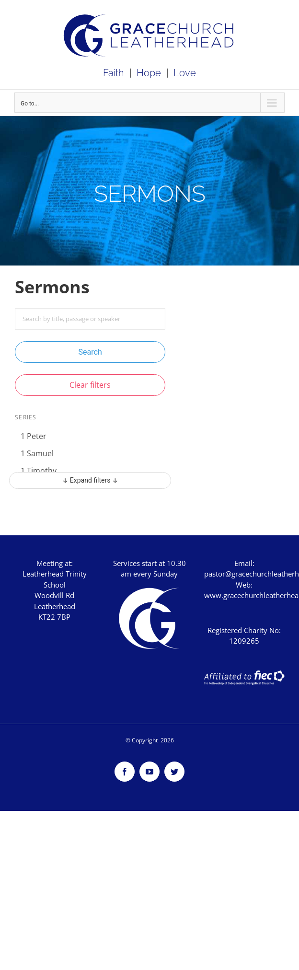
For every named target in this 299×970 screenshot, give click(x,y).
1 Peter (33, 436)
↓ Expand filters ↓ (90, 480)
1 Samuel (37, 453)
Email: (244, 563)
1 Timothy (39, 470)
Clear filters (90, 385)
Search (90, 352)
